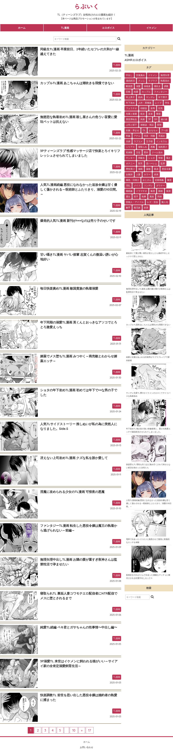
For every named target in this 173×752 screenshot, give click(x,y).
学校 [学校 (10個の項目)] (160, 158)
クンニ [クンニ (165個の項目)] (141, 80)
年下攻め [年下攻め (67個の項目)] (130, 102)
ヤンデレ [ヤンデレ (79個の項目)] (150, 97)
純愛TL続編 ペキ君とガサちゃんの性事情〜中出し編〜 (78, 627)
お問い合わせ (86, 747)
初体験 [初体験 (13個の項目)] (129, 152)
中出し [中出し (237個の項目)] (129, 75)
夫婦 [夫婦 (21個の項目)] (128, 141)
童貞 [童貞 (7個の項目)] (156, 169)
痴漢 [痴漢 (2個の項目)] (168, 191)
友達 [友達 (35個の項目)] (150, 113)
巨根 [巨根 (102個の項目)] (128, 91)
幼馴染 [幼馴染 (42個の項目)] (143, 108)
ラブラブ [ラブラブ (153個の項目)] (152, 80)
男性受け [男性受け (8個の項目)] (130, 169)
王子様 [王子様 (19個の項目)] (149, 141)
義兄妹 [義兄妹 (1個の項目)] (137, 207)
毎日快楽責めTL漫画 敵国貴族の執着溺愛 (69, 288)
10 (73, 730)
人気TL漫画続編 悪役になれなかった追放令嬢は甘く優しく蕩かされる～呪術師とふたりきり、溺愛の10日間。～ (79, 189)
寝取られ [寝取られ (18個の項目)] (142, 146)
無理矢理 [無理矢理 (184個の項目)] (165, 75)
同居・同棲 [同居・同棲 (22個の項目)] (149, 135)
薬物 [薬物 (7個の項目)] (148, 169)
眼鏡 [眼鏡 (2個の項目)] (160, 191)
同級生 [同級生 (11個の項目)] (141, 158)
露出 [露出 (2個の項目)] (128, 196)
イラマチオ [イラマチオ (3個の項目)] (141, 191)
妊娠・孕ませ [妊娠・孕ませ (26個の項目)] (132, 130)
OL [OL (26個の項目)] (144, 130)
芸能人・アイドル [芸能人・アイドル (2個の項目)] (135, 202)
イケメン (151, 27)
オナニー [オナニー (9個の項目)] (130, 163)
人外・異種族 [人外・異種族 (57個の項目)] (144, 102)
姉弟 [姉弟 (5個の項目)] (156, 174)
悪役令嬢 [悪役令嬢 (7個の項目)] (166, 169)
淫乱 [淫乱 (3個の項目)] (128, 185)
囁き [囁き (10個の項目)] (168, 158)
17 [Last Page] (89, 730)
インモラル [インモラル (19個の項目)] (161, 141)
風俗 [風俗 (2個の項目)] (152, 196)
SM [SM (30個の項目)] (155, 119)
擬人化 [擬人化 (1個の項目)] (165, 202)
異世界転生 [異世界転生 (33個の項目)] (131, 119)
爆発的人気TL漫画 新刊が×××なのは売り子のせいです (78, 221)
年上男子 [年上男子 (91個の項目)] (130, 97)
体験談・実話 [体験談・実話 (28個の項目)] (147, 124)
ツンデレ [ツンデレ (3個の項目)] (148, 185)
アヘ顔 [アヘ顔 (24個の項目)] (164, 130)
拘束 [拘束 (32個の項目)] (142, 119)
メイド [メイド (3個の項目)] (137, 185)
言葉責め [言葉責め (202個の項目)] (140, 75)
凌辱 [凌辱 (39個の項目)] (152, 108)
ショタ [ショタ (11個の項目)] (151, 158)
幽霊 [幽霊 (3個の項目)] (169, 180)
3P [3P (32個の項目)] (149, 119)
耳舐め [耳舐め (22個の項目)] (161, 135)
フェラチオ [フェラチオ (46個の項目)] (131, 108)
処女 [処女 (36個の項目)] (142, 113)
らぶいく (86, 6)
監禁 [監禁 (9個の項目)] (163, 163)
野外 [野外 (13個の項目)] (146, 152)
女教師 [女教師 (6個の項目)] (129, 174)
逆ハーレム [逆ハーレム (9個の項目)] (151, 163)
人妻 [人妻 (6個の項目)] (138, 174)
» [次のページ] (81, 730)
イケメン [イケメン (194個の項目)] (152, 75)
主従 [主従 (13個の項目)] (138, 152)
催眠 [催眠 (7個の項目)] (140, 169)
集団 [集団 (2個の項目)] (152, 191)
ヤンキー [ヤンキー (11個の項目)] (130, 158)
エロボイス (108, 27)
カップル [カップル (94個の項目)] (146, 91)
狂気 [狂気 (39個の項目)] (160, 108)
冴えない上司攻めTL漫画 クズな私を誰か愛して (74, 458)
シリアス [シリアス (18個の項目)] (130, 146)
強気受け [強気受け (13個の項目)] (162, 146)
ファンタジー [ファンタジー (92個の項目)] (160, 91)
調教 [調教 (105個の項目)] (166, 86)
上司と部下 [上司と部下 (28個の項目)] (131, 124)
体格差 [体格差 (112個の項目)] (147, 86)
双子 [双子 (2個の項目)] (136, 196)
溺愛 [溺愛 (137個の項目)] (138, 86)
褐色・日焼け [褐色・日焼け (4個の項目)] (132, 180)
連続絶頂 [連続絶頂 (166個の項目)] (130, 80)
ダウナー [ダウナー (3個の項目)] (160, 185)
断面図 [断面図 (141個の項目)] (129, 86)
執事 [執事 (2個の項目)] (144, 196)
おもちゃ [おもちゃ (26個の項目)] (153, 130)
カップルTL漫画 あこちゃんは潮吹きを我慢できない (77, 83)
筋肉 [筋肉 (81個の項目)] (140, 97)
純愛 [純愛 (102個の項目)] (136, 91)
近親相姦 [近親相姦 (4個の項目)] (159, 180)
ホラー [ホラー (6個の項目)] (147, 174)
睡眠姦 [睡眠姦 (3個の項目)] (129, 191)
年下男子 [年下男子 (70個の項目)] (162, 97)
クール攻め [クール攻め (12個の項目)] (157, 152)
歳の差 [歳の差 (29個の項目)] (164, 119)
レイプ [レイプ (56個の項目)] (158, 102)
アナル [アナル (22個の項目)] (137, 135)
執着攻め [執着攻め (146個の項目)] (165, 80)
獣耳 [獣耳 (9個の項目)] (140, 163)
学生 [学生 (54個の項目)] (167, 102)
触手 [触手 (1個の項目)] (128, 207)
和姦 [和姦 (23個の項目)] (128, 135)
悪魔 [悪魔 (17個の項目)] (152, 146)
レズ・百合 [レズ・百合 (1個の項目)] (152, 202)
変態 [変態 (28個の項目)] (159, 124)
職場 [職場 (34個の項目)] (158, 113)
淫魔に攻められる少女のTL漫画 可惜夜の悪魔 (72, 492)
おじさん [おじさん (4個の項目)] (147, 180)
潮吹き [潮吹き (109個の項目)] (157, 86)
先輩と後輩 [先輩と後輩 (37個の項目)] (131, 113)
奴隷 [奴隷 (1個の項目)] (146, 207)
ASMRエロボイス (135, 60)
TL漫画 (65, 27)
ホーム (22, 27)
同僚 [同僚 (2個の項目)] (159, 196)
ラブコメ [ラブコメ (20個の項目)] (138, 141)
